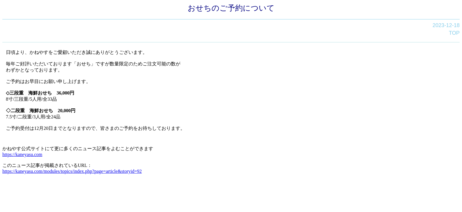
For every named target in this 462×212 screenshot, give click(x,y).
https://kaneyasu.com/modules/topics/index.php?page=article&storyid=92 (72, 171)
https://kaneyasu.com (22, 154)
